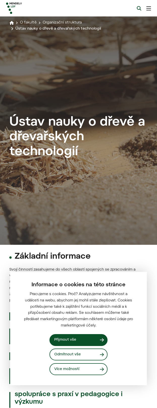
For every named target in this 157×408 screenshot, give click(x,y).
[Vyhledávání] (139, 8)
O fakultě (28, 23)
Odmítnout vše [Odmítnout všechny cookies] (67, 354)
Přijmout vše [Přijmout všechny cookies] (65, 340)
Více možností (66, 369)
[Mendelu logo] (32, 8)
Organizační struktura (62, 23)
